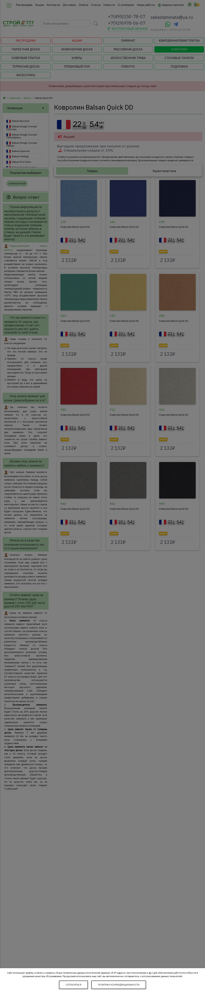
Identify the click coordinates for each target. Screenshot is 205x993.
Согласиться (73, 984)
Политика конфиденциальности (118, 984)
